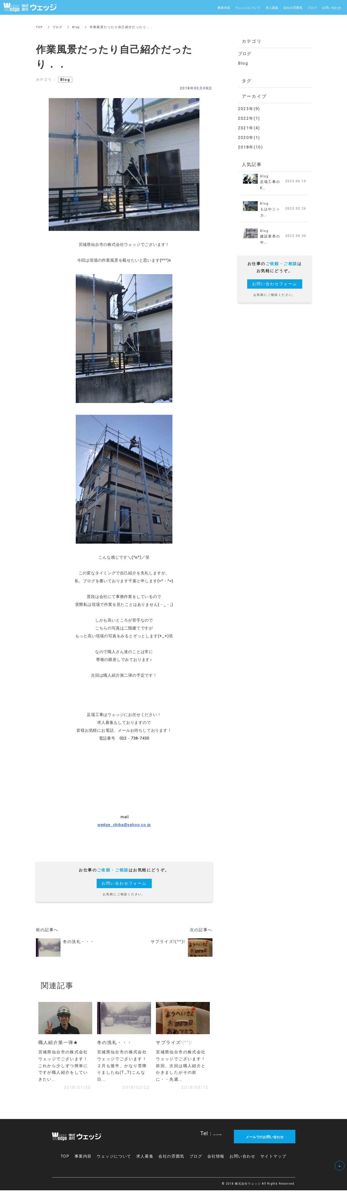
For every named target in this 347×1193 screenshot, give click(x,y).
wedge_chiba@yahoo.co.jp (124, 824)
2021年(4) (249, 128)
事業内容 (223, 7)
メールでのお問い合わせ (265, 1139)
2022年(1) (249, 118)
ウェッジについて (248, 7)
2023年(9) (249, 108)
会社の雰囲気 (292, 7)
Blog (78, 27)
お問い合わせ (331, 7)
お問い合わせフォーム (124, 883)
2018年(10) (250, 147)
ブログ (58, 27)
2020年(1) (249, 137)
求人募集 (272, 7)
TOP (39, 27)
